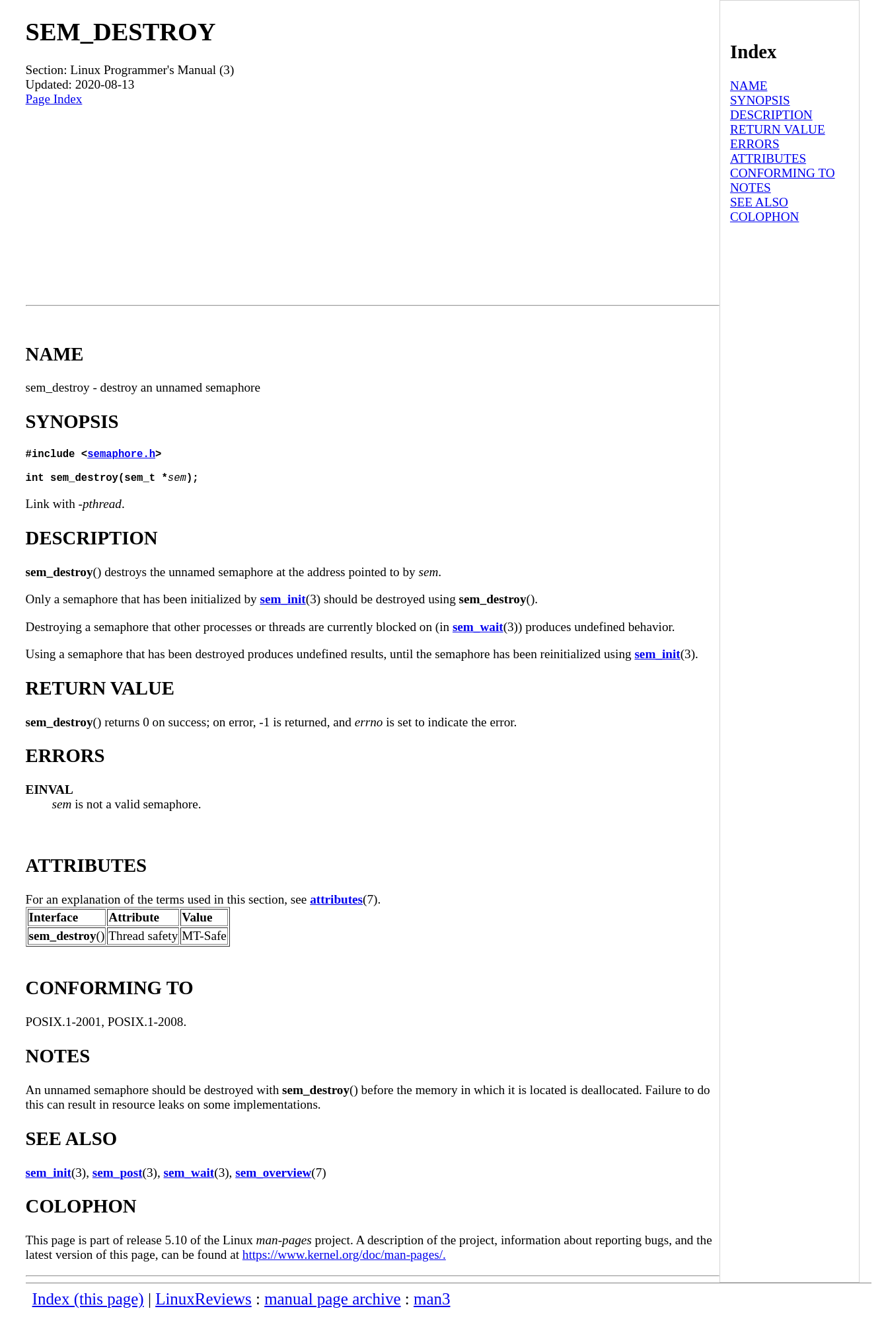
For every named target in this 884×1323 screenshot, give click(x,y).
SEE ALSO (759, 202)
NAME (749, 86)
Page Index (54, 99)
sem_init (282, 607)
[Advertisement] (372, 205)
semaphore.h (121, 455)
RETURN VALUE (777, 129)
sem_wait (478, 635)
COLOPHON (764, 217)
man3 (432, 1307)
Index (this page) (88, 1307)
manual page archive (332, 1307)
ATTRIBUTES (768, 158)
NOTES (750, 187)
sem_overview (273, 1180)
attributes (336, 907)
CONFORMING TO (782, 173)
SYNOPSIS (760, 100)
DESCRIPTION (771, 115)
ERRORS (755, 144)
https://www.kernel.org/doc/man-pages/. (344, 1262)
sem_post (117, 1180)
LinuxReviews (203, 1307)
